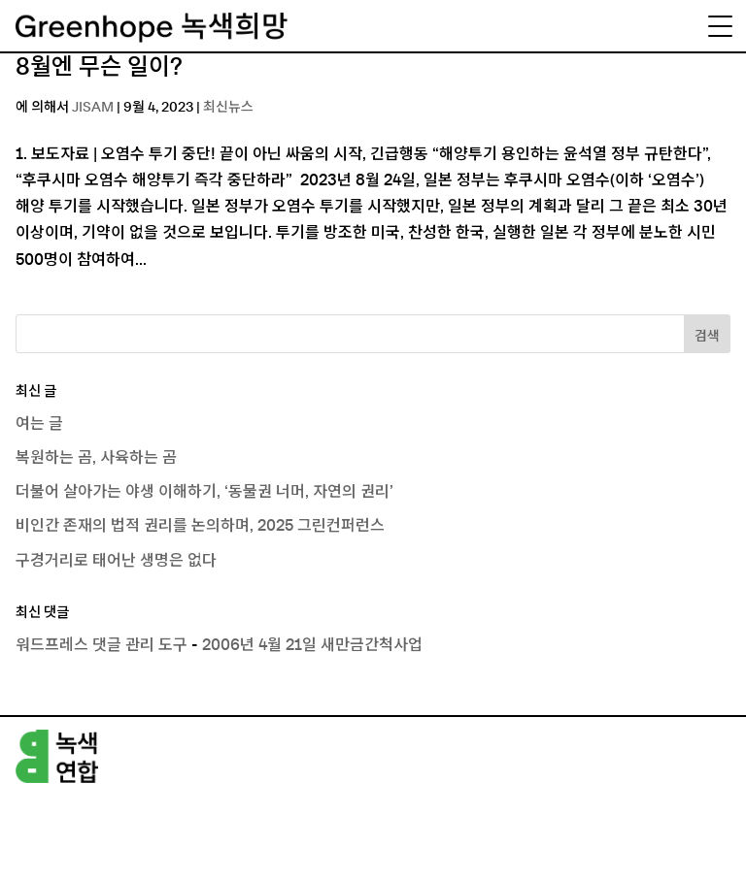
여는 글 (39, 424)
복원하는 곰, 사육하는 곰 (96, 458)
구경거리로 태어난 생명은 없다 (116, 561)
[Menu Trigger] (720, 26)
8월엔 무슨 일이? (99, 68)
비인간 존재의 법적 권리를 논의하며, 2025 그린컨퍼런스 (200, 526)
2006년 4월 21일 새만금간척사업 (312, 645)
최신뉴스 (228, 107)
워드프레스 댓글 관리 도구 (101, 645)
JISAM (93, 107)
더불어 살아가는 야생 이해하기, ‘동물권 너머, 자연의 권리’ (204, 492)
